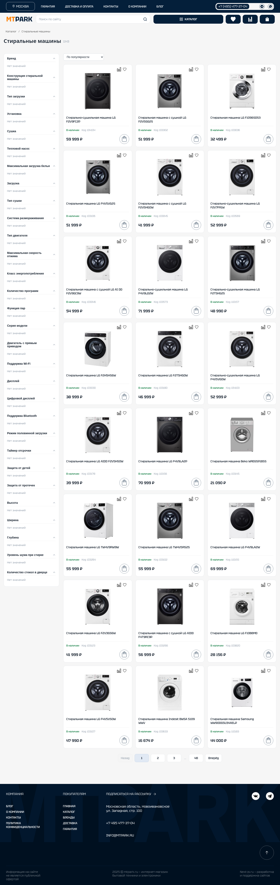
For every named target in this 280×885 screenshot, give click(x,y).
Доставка (70, 823)
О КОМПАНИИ (137, 6)
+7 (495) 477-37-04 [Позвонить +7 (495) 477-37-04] (232, 6)
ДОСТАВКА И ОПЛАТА (79, 6)
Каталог (11, 31)
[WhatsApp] (270, 6)
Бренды (69, 817)
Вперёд (213, 758)
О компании (15, 812)
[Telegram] (256, 796)
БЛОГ (160, 6)
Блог (9, 806)
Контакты (13, 817)
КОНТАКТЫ (110, 6)
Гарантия (70, 829)
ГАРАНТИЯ (48, 6)
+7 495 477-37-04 (120, 823)
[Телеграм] (262, 6)
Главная (69, 806)
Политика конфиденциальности (23, 825)
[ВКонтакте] (270, 796)
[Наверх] (267, 853)
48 (196, 758)
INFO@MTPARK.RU (120, 835)
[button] (93, 19)
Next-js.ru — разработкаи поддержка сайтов (257, 873)
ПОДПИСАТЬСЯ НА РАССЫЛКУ (131, 794)
